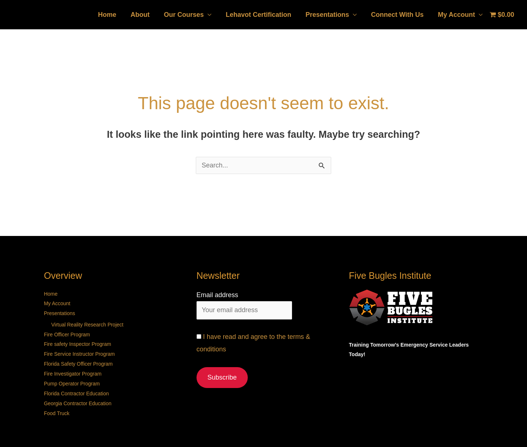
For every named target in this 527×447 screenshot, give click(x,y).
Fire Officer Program (67, 333)
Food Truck (57, 409)
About (146, 14)
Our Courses (189, 14)
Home (114, 14)
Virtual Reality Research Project (87, 323)
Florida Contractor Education (76, 390)
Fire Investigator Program (73, 371)
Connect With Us (399, 14)
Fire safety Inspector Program (77, 343)
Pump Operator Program (72, 381)
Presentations (330, 14)
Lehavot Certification (262, 14)
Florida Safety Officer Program (78, 362)
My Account (456, 14)
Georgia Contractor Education (78, 400)
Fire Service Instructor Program (79, 352)
